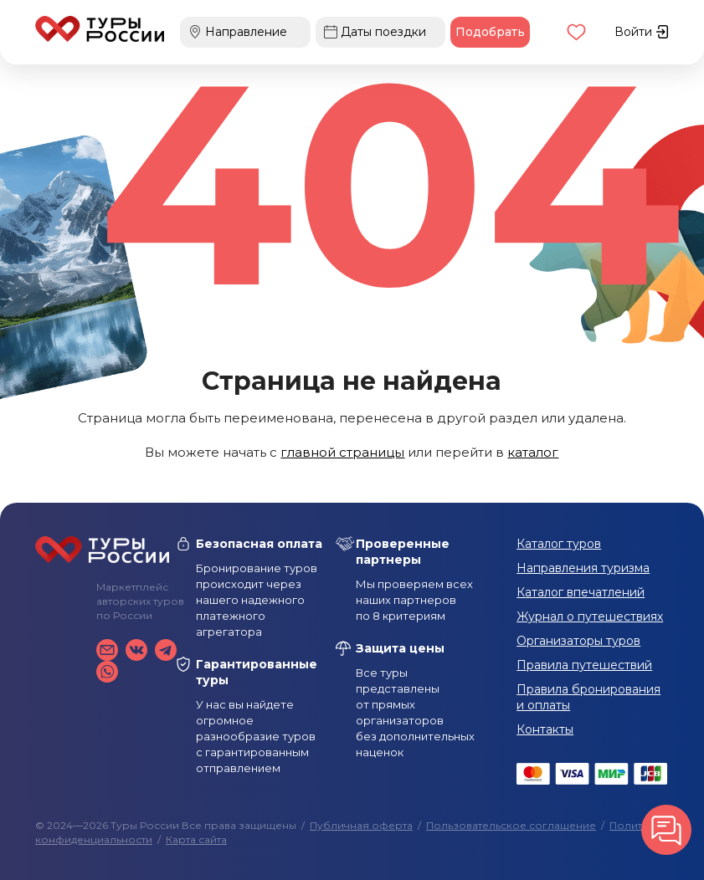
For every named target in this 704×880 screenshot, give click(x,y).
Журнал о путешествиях (589, 616)
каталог (532, 452)
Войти (641, 31)
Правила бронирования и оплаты (588, 697)
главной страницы (342, 452)
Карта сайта (196, 839)
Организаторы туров (578, 640)
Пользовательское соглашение (511, 825)
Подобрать (490, 31)
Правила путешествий (584, 665)
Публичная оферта (361, 825)
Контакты (544, 729)
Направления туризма (583, 568)
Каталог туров (558, 543)
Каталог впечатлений (580, 592)
